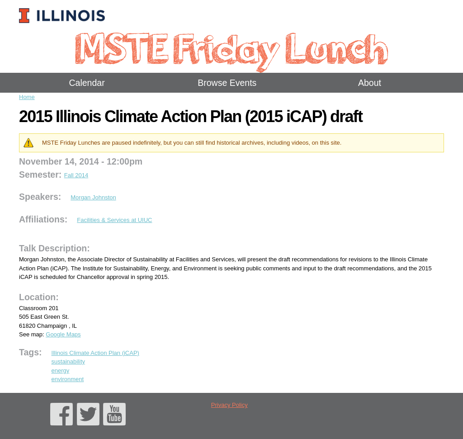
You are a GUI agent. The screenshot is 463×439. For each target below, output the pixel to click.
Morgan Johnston (93, 197)
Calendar (87, 83)
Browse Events (227, 83)
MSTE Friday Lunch (231, 47)
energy (61, 370)
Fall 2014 (76, 175)
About (369, 83)
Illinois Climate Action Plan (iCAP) (95, 352)
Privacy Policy (229, 404)
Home (27, 97)
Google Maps (63, 334)
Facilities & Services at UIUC (114, 220)
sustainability (68, 361)
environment (68, 379)
